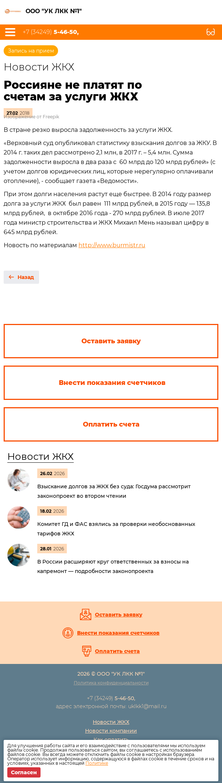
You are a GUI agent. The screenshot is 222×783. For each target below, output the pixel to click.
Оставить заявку (118, 614)
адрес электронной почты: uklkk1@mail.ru (111, 706)
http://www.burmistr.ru (112, 245)
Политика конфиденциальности (111, 682)
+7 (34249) (51, 32)
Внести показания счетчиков (118, 632)
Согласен (24, 772)
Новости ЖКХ (40, 456)
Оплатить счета (117, 651)
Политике (96, 763)
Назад (26, 277)
